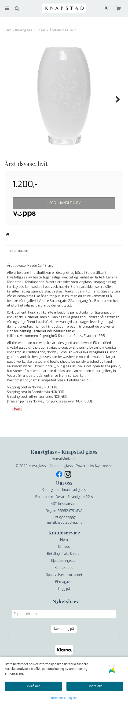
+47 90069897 (64, 541)
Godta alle (95, 686)
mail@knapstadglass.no (64, 546)
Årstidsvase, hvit (63, 30)
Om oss (64, 570)
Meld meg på (64, 652)
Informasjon (19, 274)
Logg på (64, 612)
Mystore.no (104, 489)
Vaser (41, 30)
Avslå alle (33, 686)
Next (115, 99)
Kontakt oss (64, 591)
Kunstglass (24, 30)
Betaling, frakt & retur (64, 577)
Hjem (7, 30)
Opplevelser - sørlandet (64, 598)
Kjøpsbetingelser (64, 584)
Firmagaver (64, 605)
